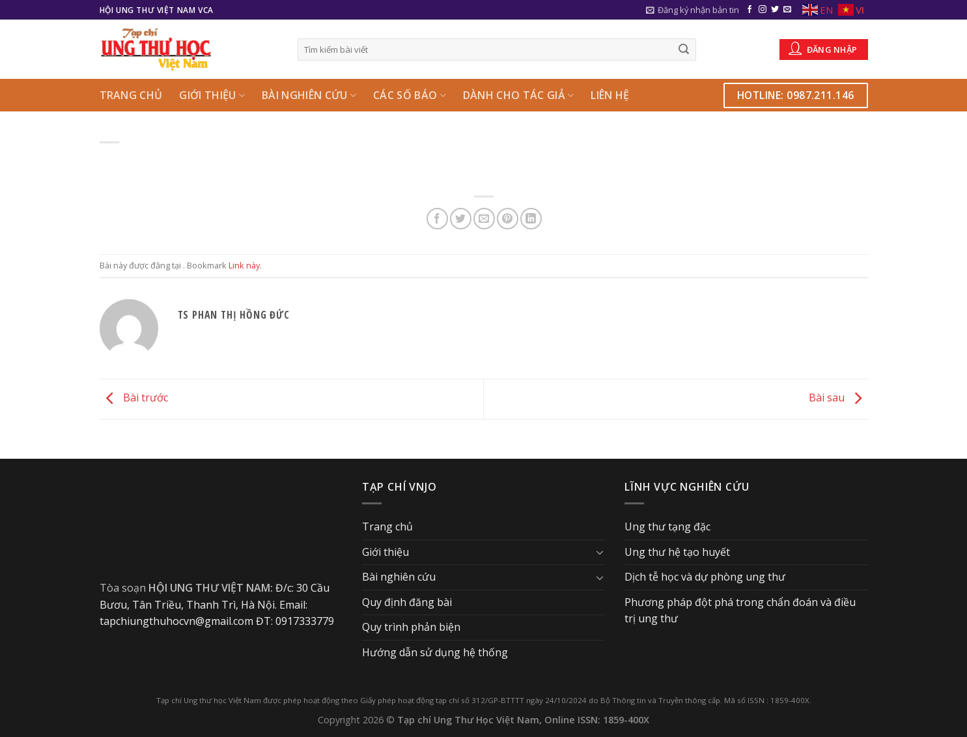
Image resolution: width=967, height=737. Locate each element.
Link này (244, 265)
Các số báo (409, 95)
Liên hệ (610, 95)
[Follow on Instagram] (762, 9)
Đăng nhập (823, 48)
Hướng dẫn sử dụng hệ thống (435, 652)
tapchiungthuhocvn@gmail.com (176, 621)
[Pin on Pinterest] (507, 218)
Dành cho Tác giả (518, 95)
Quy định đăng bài (407, 602)
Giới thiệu (212, 95)
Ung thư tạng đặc (667, 526)
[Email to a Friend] (484, 218)
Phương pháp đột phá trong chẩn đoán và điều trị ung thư (740, 610)
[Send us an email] (787, 9)
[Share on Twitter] (460, 218)
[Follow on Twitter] (775, 9)
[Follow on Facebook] (749, 9)
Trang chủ (131, 95)
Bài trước (134, 398)
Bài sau (838, 398)
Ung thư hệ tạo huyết (677, 552)
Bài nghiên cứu (309, 95)
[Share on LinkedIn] (531, 218)
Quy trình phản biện (411, 627)
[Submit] (684, 49)
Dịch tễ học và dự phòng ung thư (704, 577)
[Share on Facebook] (437, 218)
